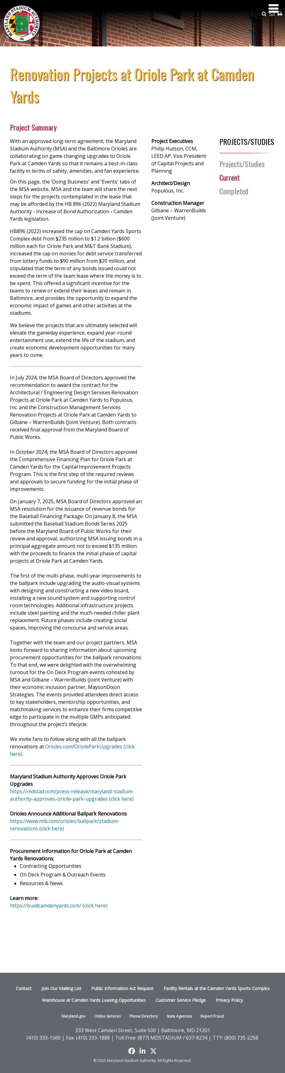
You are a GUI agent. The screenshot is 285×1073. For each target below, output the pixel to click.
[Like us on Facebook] (131, 1051)
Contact (24, 988)
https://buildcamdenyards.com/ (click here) (58, 905)
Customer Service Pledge (181, 1000)
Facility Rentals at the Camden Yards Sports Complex (216, 988)
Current (229, 177)
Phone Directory (143, 1016)
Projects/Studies (242, 163)
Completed (233, 191)
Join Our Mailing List (61, 988)
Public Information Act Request (122, 988)
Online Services (107, 1016)
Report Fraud (212, 1016)
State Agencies (179, 1016)
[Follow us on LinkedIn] (142, 1051)
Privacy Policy (229, 1000)
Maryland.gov (73, 1016)
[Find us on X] (153, 1051)
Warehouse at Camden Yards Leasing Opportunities (94, 1000)
